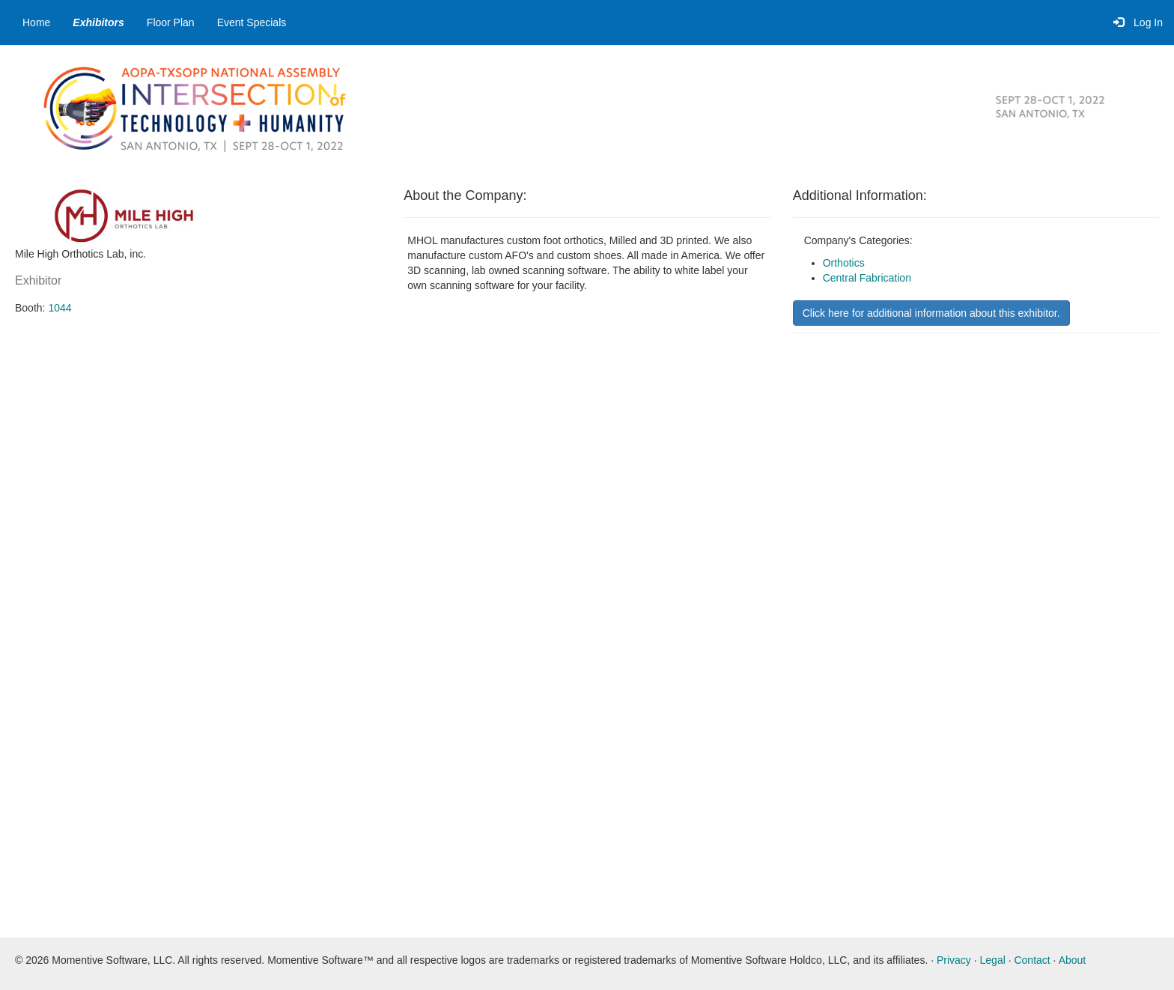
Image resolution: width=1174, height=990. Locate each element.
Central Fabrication (867, 278)
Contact (1032, 960)
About (1072, 960)
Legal (993, 960)
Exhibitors (98, 22)
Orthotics (844, 263)
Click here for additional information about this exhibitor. (931, 313)
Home (36, 22)
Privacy (954, 960)
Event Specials (252, 22)
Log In (1138, 22)
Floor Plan (171, 22)
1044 (59, 308)
